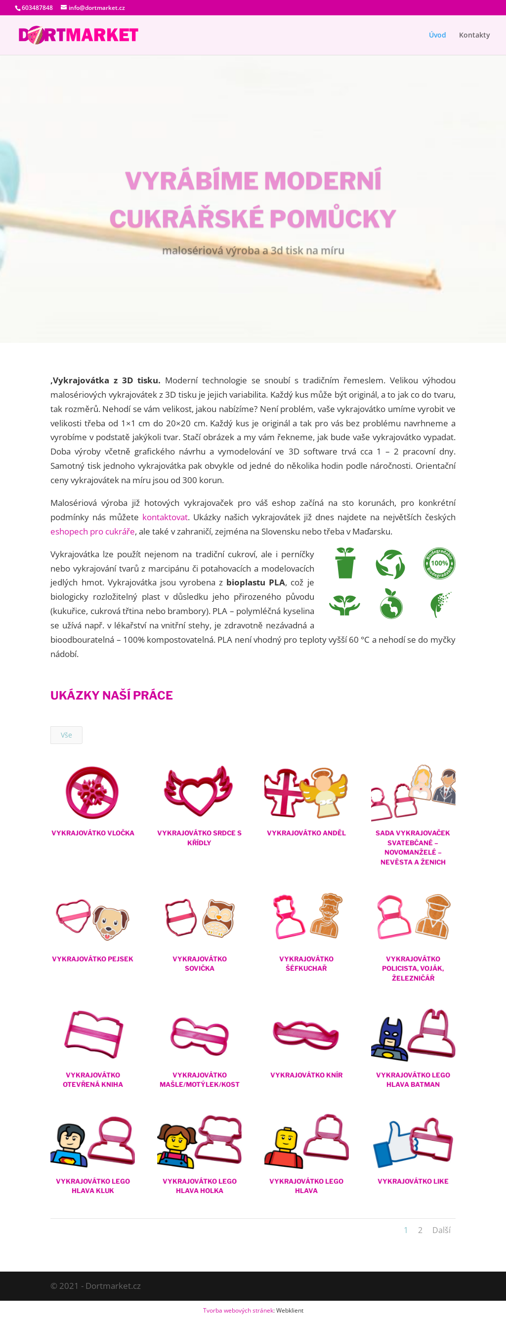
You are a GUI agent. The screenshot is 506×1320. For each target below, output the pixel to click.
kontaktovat (165, 517)
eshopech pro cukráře (92, 531)
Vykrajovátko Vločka (92, 833)
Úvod (437, 36)
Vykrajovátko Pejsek (92, 959)
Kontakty (474, 36)
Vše (66, 735)
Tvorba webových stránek (238, 1310)
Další (441, 1230)
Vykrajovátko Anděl (305, 833)
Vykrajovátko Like (413, 1181)
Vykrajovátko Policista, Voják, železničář (413, 968)
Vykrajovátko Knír (306, 1075)
